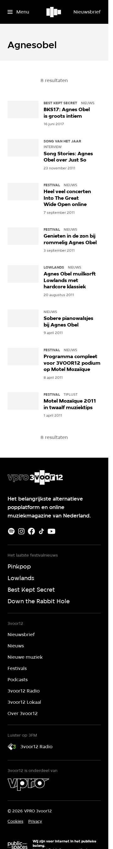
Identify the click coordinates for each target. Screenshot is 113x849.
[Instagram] (21, 531)
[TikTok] (41, 531)
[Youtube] (51, 531)
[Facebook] (31, 531)
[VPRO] (28, 784)
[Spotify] (11, 531)
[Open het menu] (18, 12)
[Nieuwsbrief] (87, 12)
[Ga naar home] (54, 12)
